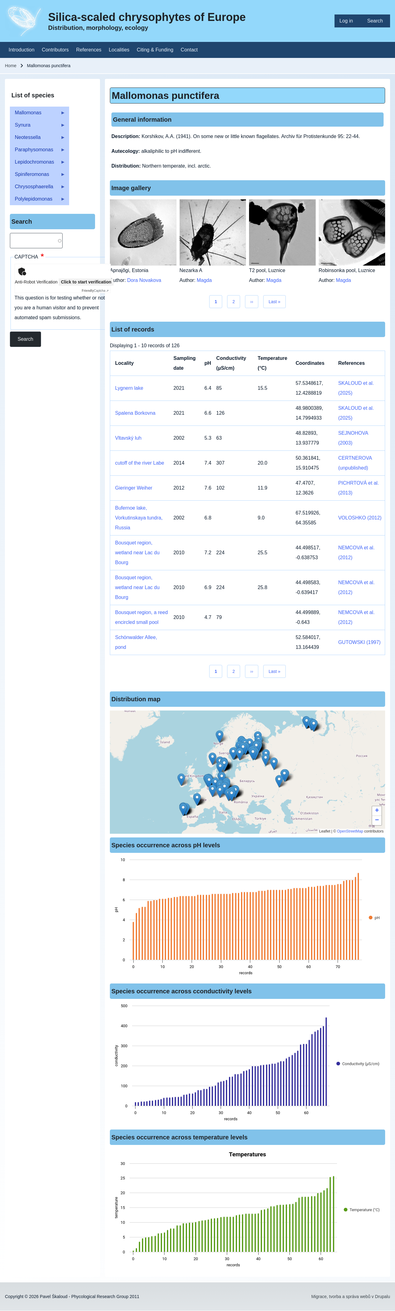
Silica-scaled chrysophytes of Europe (147, 17)
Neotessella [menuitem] (37, 139)
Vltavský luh (128, 438)
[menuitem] (348, 20)
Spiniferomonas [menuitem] (37, 176)
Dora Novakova (144, 280)
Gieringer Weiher (133, 488)
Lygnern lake (129, 388)
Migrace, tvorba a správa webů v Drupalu (350, 1296)
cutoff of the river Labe (139, 463)
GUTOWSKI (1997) (359, 642)
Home (10, 65)
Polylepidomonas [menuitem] (37, 200)
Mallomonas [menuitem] (37, 114)
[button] (220, 791)
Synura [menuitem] (37, 126)
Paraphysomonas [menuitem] (37, 151)
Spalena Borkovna (135, 413)
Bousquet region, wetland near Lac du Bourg (137, 552)
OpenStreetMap (350, 831)
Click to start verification (86, 281)
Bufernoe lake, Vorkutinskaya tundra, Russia (139, 517)
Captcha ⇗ (95, 290)
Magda (204, 280)
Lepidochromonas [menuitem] (37, 163)
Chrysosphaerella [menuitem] (37, 188)
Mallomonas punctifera (165, 95)
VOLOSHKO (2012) (360, 517)
